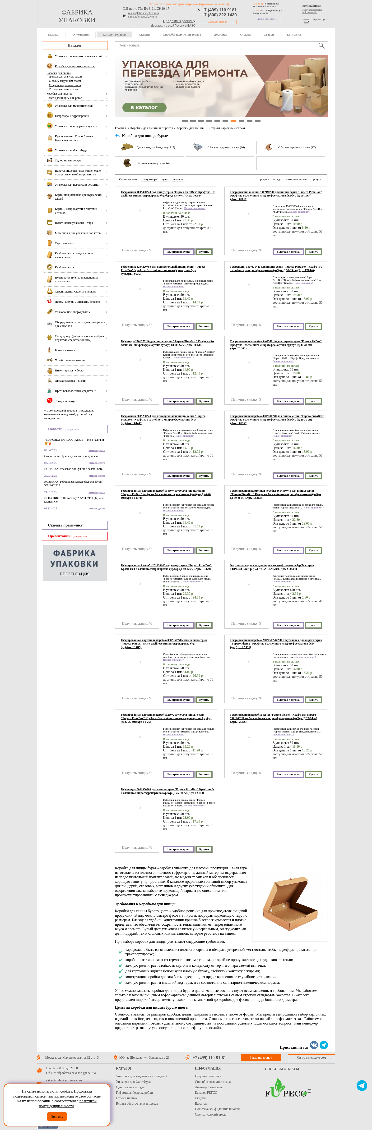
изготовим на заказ (297, 179)
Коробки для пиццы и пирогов (151, 128)
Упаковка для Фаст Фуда (133, 1082)
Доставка (220, 34)
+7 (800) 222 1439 (219, 15)
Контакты (294, 34)
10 (257, 121)
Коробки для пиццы (59, 73)
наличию (178, 179)
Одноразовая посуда (130, 1087)
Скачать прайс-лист (65, 525)
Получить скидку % (137, 250)
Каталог (75, 45)
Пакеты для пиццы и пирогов (64, 98)
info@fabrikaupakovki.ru (142, 16)
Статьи (269, 34)
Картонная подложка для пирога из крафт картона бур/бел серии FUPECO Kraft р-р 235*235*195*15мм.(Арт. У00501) (272, 567)
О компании (80, 34)
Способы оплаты (282, 1069)
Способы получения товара (182, 34)
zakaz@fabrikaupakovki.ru (143, 13)
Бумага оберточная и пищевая (137, 1103)
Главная (54, 34)
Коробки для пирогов (60, 93)
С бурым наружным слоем (65, 85)
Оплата (245, 34)
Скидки (144, 34)
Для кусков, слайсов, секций (66, 76)
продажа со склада (270, 179)
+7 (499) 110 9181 (219, 10)
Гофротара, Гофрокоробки (134, 1092)
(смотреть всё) (72, 429)
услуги (317, 179)
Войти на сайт (309, 12)
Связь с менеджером (267, 19)
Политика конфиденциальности (217, 1109)
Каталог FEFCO (206, 1092)
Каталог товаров (114, 34)
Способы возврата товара (213, 1082)
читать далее (96, 450)
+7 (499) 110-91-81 (209, 1058)
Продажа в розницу (179, 21)
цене (165, 179)
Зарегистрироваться (312, 10)
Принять (57, 1116)
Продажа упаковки (208, 1076)
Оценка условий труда (210, 1114)
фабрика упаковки (76, 16)
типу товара (150, 179)
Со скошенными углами (63, 89)
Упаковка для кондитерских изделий (141, 1076)
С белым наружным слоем (65, 80)
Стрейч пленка (126, 1098)
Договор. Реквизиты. (209, 1087)
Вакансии (202, 1103)
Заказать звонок (217, 22)
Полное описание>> (194, 208)
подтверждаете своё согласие (77, 1096)
